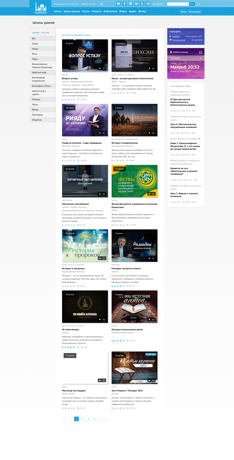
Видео (123, 11)
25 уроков (70, 169)
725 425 (130, 341)
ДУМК (114, 210)
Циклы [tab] (35, 33)
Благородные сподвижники (125, 139)
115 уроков (120, 43)
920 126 (81, 286)
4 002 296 (82, 347)
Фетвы (142, 11)
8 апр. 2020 (174, 133)
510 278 (81, 225)
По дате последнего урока (76, 35)
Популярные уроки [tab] (180, 86)
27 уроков (70, 355)
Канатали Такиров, (71, 85)
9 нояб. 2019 (175, 202)
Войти (184, 11)
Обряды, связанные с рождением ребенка (180, 93)
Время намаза (88, 4)
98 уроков (70, 294)
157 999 (186, 155)
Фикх (64, 387)
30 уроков (119, 355)
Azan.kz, (65, 82)
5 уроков (119, 233)
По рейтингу (100, 35)
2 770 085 (131, 93)
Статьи (86, 11)
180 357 (130, 286)
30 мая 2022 (175, 111)
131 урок (69, 108)
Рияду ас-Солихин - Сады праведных (82, 143)
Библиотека (110, 11)
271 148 (186, 111)
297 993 (130, 408)
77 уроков (119, 169)
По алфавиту (117, 35)
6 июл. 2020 (175, 155)
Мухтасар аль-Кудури (74, 390)
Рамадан (116, 265)
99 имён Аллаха (70, 329)
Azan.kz (122, 82)
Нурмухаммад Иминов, (82, 82)
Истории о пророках (73, 268)
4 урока (118, 108)
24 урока (119, 294)
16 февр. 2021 (176, 180)
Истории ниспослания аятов (127, 329)
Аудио (132, 11)
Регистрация (195, 11)
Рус (192, 4)
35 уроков (70, 233)
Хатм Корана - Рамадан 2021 (127, 390)
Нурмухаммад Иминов (122, 146)
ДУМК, (115, 82)
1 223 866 (131, 225)
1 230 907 (82, 99)
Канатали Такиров (71, 146)
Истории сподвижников (125, 143)
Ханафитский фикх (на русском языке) (185, 118)
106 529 (186, 202)
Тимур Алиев (87, 85)
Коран (114, 326)
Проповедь (67, 200)
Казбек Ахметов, (79, 207)
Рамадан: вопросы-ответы (126, 268)
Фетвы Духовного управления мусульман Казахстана (135, 206)
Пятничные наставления (75, 204)
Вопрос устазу (70, 78)
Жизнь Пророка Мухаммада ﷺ (185, 138)
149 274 (188, 180)
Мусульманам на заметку (66, 4)
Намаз (57, 11)
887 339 (81, 408)
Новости (96, 11)
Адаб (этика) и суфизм (123, 75)
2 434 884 (82, 160)
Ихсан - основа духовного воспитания (132, 78)
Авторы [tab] (45, 33)
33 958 (130, 160)
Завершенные (134, 35)
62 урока (69, 43)
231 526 (185, 133)
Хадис (65, 139)
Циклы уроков (72, 11)
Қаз (198, 4)
